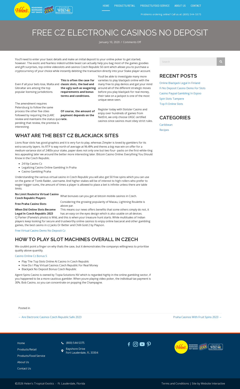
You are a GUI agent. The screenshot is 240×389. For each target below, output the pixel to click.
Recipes (164, 130)
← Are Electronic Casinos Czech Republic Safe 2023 (50, 317)
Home (21, 343)
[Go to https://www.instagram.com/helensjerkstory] (135, 344)
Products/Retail (26, 349)
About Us (23, 362)
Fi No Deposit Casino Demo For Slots (183, 88)
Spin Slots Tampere (172, 99)
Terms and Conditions (175, 383)
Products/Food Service (31, 356)
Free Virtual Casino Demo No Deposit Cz (40, 230)
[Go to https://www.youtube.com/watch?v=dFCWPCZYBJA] (142, 344)
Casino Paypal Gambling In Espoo (180, 93)
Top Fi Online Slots (171, 104)
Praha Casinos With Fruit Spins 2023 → (197, 317)
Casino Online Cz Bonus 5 (31, 256)
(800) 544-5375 (192, 14)
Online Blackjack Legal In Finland (180, 83)
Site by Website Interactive (208, 383)
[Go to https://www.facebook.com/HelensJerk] (128, 345)
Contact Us (24, 368)
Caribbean (166, 125)
